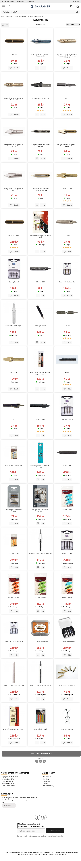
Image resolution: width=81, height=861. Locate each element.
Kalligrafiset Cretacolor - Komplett (40, 510)
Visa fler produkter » (41, 753)
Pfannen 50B (40, 282)
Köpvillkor (46, 779)
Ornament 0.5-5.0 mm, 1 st (40, 98)
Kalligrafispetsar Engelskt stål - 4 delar (40, 466)
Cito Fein (67, 235)
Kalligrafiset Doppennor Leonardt (14, 729)
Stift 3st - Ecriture (40, 597)
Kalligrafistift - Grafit (40, 729)
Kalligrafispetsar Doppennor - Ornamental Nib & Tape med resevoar (67, 55)
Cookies (45, 783)
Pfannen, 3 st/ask (67, 419)
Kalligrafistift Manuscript (67, 685)
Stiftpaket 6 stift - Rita (40, 641)
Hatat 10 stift (67, 466)
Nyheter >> (20, 1)
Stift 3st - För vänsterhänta (14, 466)
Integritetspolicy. (58, 836)
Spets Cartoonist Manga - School (40, 685)
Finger (14, 419)
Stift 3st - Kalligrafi (14, 597)
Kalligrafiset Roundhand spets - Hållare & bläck (40, 373)
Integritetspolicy (48, 786)
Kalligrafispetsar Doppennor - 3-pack (40, 236)
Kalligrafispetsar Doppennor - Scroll (14, 145)
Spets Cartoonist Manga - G (14, 326)
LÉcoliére (67, 326)
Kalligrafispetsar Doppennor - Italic (14, 189)
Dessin (67, 98)
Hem (2, 16)
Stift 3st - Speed (14, 553)
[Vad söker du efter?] (40, 12)
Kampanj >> (30, 1)
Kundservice (47, 777)
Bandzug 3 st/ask (14, 235)
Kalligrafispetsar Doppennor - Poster (67, 145)
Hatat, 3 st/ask (67, 553)
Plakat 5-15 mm (67, 189)
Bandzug (14, 54)
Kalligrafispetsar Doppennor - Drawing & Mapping (40, 189)
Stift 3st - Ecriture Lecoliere (14, 641)
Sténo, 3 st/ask (40, 419)
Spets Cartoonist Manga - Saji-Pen (40, 553)
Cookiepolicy (47, 781)
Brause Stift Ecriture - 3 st (67, 282)
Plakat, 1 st (14, 372)
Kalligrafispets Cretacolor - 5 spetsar (14, 510)
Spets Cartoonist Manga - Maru (14, 685)
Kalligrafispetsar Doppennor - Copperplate (40, 55)
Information (75, 1)
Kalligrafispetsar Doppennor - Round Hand (14, 99)
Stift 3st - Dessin (67, 510)
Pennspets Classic (67, 729)
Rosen (67, 372)
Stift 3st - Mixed (67, 597)
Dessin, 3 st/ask (14, 282)
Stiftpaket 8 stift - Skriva (67, 641)
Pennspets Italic (40, 326)
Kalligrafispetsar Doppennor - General (40, 145)
